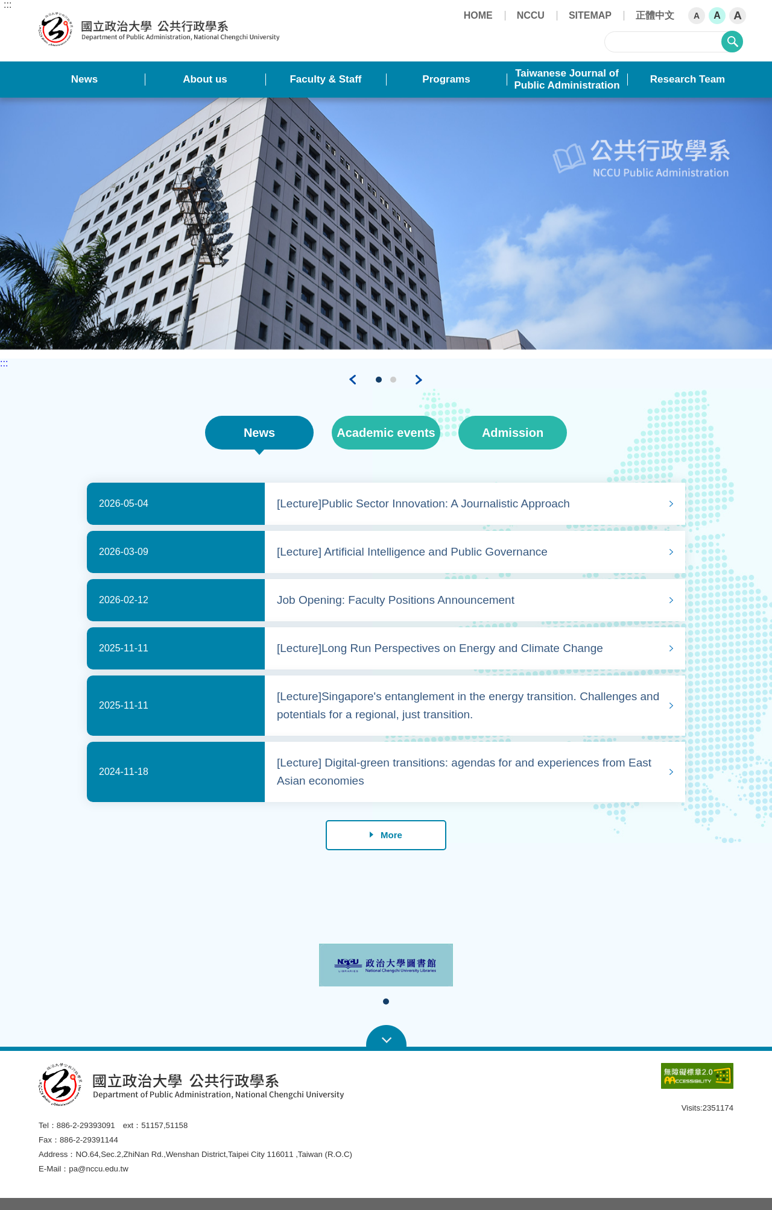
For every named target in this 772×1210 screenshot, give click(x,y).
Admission (512, 432)
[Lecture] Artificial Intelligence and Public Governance (412, 551)
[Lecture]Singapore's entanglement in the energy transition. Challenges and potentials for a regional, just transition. (468, 705)
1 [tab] (379, 380)
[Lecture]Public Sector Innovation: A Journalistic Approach (423, 503)
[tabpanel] (386, 223)
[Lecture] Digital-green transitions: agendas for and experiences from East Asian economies (464, 771)
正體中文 (655, 15)
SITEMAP (590, 15)
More (386, 835)
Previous (353, 380)
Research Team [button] (687, 79)
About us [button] (205, 79)
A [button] (697, 15)
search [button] (732, 41)
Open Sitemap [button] (386, 1036)
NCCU (531, 15)
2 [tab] (393, 380)
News (259, 432)
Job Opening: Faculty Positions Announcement (395, 600)
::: (7, 5)
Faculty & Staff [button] (325, 79)
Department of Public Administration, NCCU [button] (49, 18)
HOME (478, 15)
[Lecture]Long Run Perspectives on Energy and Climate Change (440, 648)
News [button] (84, 79)
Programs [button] (446, 79)
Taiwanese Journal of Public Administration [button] (566, 79)
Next (419, 380)
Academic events (386, 432)
